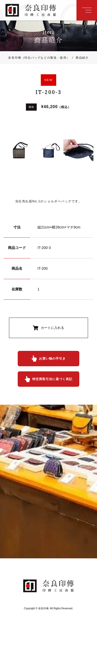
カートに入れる (52, 328)
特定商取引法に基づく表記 (52, 379)
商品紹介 (79, 57)
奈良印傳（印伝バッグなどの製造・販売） (39, 57)
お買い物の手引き (52, 358)
